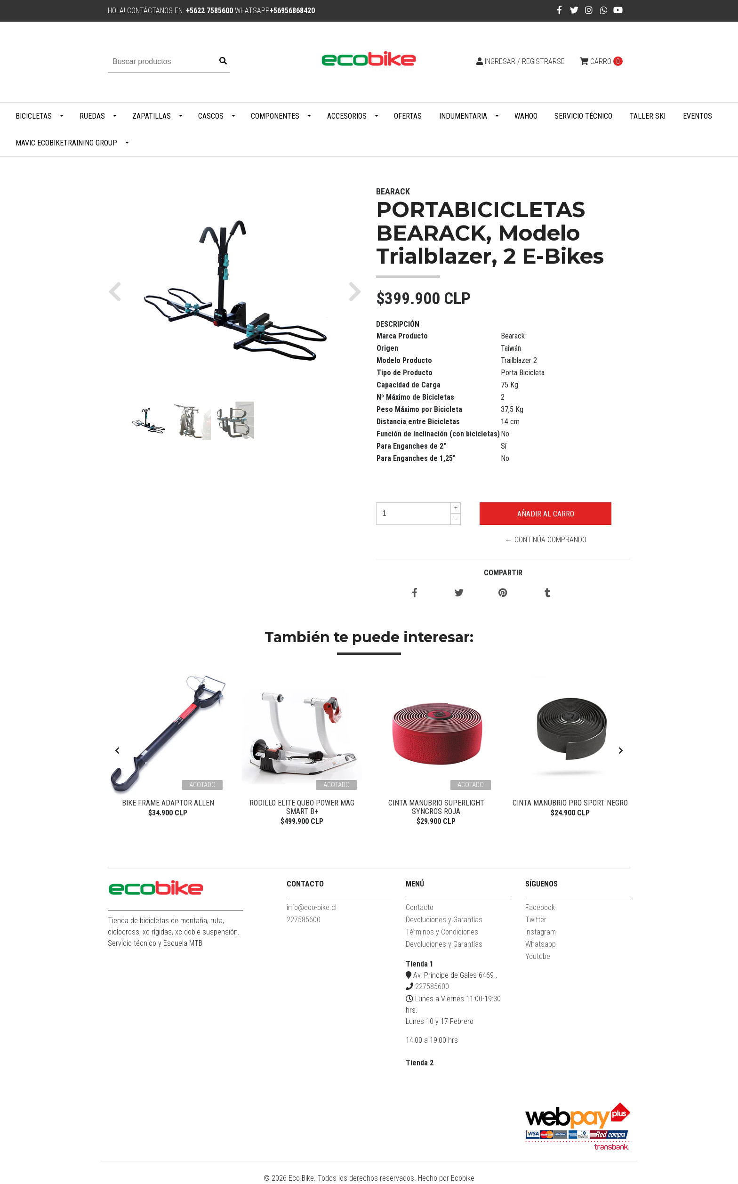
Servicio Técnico (583, 116)
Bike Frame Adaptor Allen (168, 802)
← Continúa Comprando (545, 539)
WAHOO (525, 116)
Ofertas (408, 116)
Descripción (397, 324)
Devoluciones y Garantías (444, 919)
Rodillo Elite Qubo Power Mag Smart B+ (301, 807)
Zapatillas (151, 116)
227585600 (304, 919)
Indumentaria (463, 116)
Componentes (275, 116)
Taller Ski (648, 116)
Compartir (503, 572)
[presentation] (117, 750)
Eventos (697, 116)
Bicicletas (34, 116)
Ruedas (92, 116)
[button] (118, 291)
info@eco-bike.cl (312, 907)
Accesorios (347, 116)
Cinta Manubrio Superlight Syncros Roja (436, 807)
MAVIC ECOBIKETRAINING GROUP (66, 142)
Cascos (211, 116)
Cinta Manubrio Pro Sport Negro (570, 802)
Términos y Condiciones (442, 931)
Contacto (419, 907)
